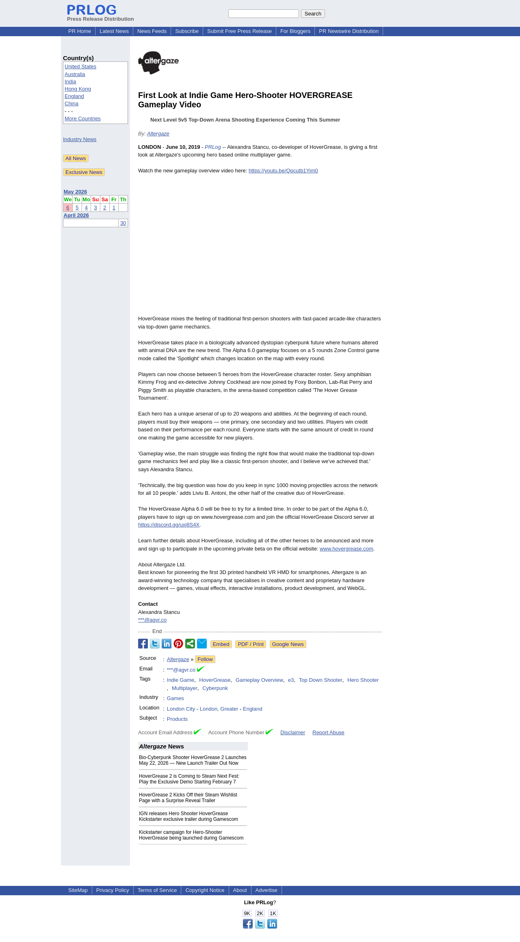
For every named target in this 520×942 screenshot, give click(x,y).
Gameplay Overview (259, 680)
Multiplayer (184, 688)
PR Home (79, 31)
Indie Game (180, 680)
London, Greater (219, 709)
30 (123, 223)
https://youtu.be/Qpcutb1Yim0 (283, 171)
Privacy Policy (112, 890)
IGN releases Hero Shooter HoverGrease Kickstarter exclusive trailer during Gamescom (188, 816)
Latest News (114, 31)
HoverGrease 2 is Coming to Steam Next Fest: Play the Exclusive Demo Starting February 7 (189, 779)
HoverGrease (214, 680)
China (71, 103)
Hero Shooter (363, 680)
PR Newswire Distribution (349, 31)
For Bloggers (295, 31)
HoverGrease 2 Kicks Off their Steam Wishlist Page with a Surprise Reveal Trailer (188, 797)
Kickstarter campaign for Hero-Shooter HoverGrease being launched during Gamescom (191, 835)
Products (177, 719)
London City (181, 709)
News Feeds (152, 31)
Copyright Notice (204, 890)
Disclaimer (292, 732)
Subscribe (187, 31)
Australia (75, 74)
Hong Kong (78, 89)
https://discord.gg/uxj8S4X (168, 525)
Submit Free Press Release (239, 31)
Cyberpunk (215, 688)
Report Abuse (328, 732)
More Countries (83, 118)
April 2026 (76, 215)
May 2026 (75, 192)
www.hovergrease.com (346, 549)
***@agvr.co (152, 620)
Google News (288, 644)
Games (175, 698)
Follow (205, 659)
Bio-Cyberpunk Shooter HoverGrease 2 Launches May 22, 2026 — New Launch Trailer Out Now (193, 760)
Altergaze (158, 134)
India (70, 81)
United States (80, 66)
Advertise (266, 890)
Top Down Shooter (320, 680)
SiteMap (78, 890)
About (240, 890)
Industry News (79, 139)
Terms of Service (157, 890)
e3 (291, 680)
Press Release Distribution (100, 16)
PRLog (213, 147)
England (74, 96)
